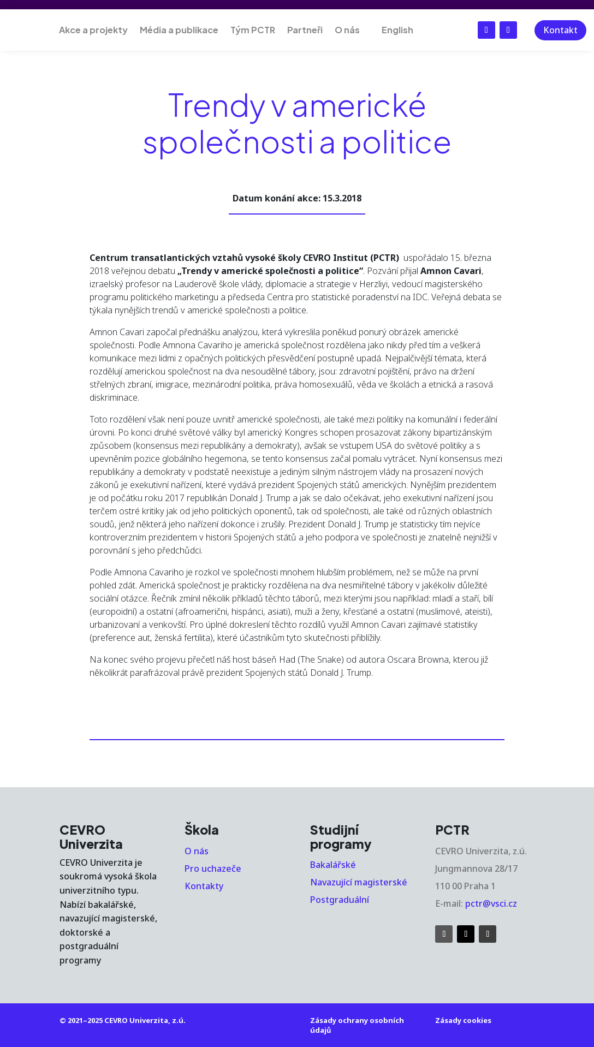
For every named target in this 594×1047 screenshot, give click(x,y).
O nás (347, 29)
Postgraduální (339, 900)
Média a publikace (179, 29)
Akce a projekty (93, 29)
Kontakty (204, 886)
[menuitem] (392, 30)
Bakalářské (333, 865)
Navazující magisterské (358, 882)
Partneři (305, 29)
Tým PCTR (252, 29)
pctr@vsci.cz (491, 903)
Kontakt (560, 30)
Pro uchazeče (213, 868)
